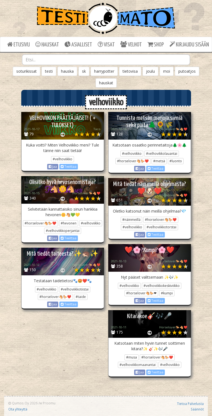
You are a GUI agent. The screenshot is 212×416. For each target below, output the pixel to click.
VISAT (106, 44)
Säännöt (197, 409)
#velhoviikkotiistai (75, 289)
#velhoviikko (62, 159)
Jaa (53, 166)
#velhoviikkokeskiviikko (162, 285)
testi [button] (49, 71)
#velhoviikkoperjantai (63, 230)
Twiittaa (68, 166)
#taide (81, 296)
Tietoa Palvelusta (190, 403)
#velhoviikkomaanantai (138, 364)
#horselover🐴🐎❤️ (133, 161)
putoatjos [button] (187, 71)
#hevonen (68, 223)
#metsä (159, 161)
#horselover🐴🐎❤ (141, 293)
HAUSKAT (47, 44)
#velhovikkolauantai (161, 153)
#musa (131, 357)
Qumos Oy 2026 (23, 403)
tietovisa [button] (130, 71)
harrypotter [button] (104, 71)
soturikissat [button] (26, 71)
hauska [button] (67, 71)
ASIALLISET (78, 44)
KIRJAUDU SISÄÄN (189, 44)
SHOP (155, 44)
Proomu (49, 403)
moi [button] (166, 71)
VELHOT (131, 44)
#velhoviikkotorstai (161, 227)
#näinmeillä (131, 219)
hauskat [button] (106, 82)
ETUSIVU (18, 44)
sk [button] (84, 71)
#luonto (175, 161)
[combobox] (106, 59)
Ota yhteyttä (17, 409)
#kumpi (167, 293)
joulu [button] (150, 71)
